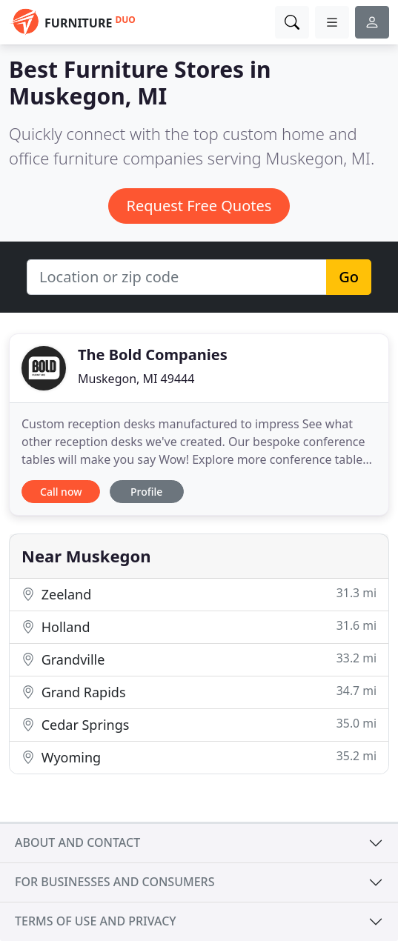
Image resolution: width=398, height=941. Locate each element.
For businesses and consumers (114, 882)
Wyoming (199, 757)
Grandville (199, 659)
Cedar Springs (199, 724)
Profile (146, 492)
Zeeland (199, 594)
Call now (61, 492)
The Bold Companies (153, 355)
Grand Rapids (199, 691)
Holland (199, 626)
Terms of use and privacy (95, 921)
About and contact (77, 842)
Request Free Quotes (199, 206)
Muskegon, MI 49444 (136, 378)
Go (349, 277)
